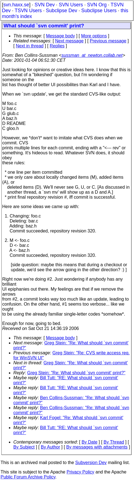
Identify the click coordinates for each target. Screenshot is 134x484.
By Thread (114, 442)
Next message (69, 41)
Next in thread (30, 45)
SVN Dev (44, 4)
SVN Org (96, 4)
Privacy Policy (80, 472)
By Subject (23, 447)
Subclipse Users (98, 10)
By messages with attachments (97, 447)
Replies (57, 45)
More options (94, 36)
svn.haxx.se (16, 4)
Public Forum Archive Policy (28, 477)
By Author (50, 447)
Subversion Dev (91, 462)
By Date (89, 442)
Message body (60, 36)
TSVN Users (28, 10)
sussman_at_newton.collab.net (92, 55)
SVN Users (71, 4)
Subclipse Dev (61, 10)
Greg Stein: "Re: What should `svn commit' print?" (76, 372)
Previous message (108, 41)
